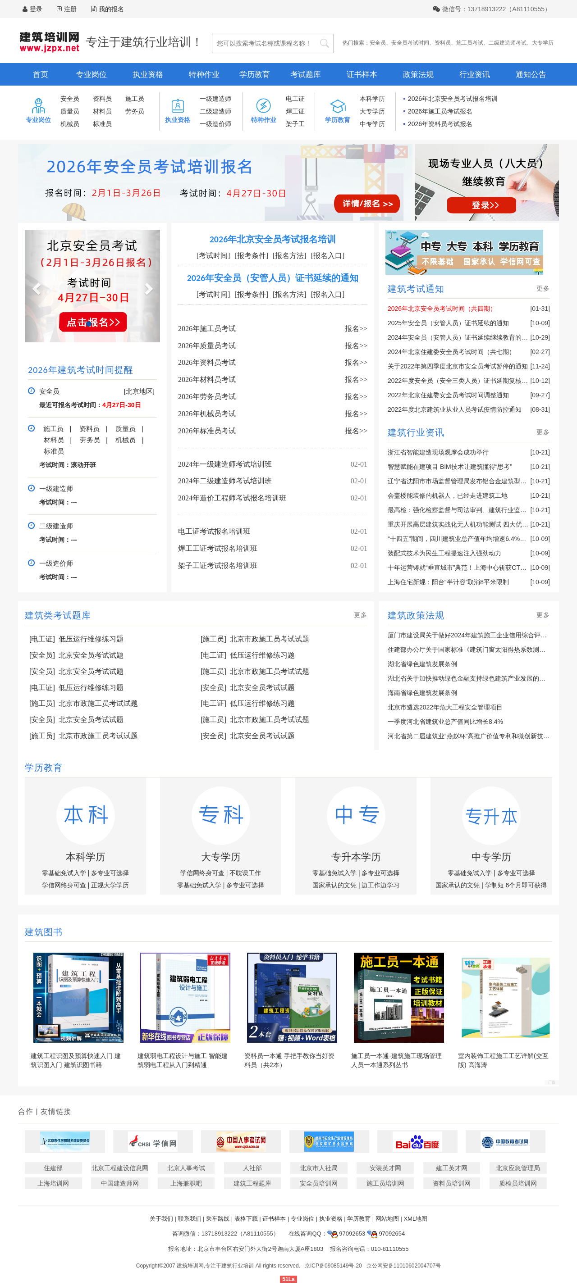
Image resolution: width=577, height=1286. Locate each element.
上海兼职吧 (186, 1183)
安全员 (378, 43)
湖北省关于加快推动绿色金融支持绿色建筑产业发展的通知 (470, 678)
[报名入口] (328, 255)
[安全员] (42, 655)
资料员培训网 (452, 1183)
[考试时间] (213, 255)
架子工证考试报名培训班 (217, 565)
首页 (40, 74)
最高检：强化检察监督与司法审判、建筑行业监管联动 (463, 509)
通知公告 (531, 74)
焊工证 (295, 111)
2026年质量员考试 (207, 346)
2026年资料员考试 (207, 362)
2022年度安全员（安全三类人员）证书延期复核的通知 (464, 380)
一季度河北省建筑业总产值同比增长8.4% (445, 721)
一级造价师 (215, 123)
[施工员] (213, 639)
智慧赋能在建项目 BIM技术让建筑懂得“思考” (450, 466)
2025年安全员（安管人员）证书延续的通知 (448, 323)
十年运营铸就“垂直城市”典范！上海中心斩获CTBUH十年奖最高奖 (480, 567)
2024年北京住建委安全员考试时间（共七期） (451, 351)
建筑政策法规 (416, 615)
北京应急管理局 (518, 1168)
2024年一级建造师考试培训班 (225, 464)
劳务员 (134, 111)
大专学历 (543, 43)
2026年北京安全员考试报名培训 (453, 98)
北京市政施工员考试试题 (269, 639)
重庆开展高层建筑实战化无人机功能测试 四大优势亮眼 (464, 524)
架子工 (295, 123)
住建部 (53, 1168)
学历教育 (254, 74)
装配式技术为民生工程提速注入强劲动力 (444, 553)
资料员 (443, 43)
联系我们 (189, 1218)
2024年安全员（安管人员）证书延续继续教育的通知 (461, 337)
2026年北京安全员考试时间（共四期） (442, 308)
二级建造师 (215, 111)
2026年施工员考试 (207, 328)
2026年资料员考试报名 (440, 123)
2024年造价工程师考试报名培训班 (232, 498)
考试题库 (305, 74)
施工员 (134, 98)
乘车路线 (217, 1218)
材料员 (102, 111)
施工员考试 (469, 43)
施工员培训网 (385, 1183)
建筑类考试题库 (58, 615)
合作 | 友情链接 (44, 1111)
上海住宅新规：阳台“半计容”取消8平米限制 (448, 582)
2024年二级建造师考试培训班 (225, 481)
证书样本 (362, 74)
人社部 (252, 1168)
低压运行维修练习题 (91, 639)
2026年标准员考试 (207, 431)
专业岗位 (91, 74)
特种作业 (204, 74)
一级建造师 (215, 98)
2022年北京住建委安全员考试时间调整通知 (448, 395)
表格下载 (246, 1218)
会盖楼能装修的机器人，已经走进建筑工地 (448, 495)
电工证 (295, 98)
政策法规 (418, 74)
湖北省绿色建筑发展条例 (422, 664)
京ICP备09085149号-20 (333, 1266)
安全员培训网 (319, 1183)
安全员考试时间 (410, 43)
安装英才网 (385, 1168)
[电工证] (42, 639)
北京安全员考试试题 (91, 655)
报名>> (356, 328)
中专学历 (372, 123)
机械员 (69, 123)
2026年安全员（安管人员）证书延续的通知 (273, 278)
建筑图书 (44, 932)
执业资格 (148, 74)
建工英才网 (451, 1168)
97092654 (386, 1233)
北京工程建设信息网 (120, 1168)
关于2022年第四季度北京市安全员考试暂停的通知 (458, 366)
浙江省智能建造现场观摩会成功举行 (438, 452)
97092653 (346, 1233)
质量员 (69, 111)
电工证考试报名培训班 (214, 531)
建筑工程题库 (252, 1183)
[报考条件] (251, 255)
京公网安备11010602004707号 (403, 1266)
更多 (543, 288)
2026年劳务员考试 (207, 396)
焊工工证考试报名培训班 (217, 548)
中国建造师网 (120, 1183)
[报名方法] (290, 255)
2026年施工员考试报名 (440, 111)
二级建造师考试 (508, 43)
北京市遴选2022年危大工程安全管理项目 (445, 707)
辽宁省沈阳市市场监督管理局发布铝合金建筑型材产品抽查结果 (476, 481)
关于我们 (161, 1218)
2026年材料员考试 (207, 379)
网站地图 (387, 1218)
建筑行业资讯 (416, 432)
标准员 (102, 123)
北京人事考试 (186, 1168)
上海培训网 (53, 1183)
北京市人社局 (319, 1168)
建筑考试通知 (416, 288)
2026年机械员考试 (207, 414)
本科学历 (372, 98)
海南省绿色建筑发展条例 (422, 692)
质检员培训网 (518, 1183)
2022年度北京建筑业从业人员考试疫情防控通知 (455, 409)
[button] (35, 286)
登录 (36, 9)
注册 (70, 9)
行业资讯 (474, 74)
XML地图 (415, 1218)
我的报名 (107, 9)
